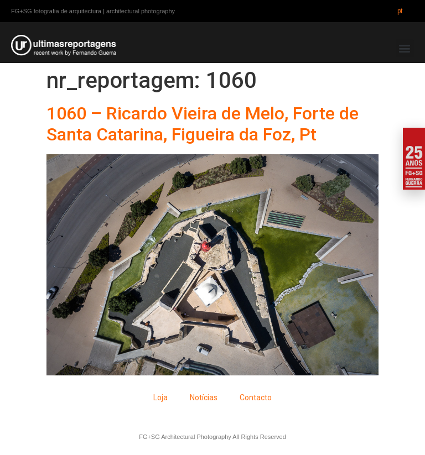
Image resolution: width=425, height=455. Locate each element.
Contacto (256, 397)
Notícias (203, 397)
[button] (405, 48)
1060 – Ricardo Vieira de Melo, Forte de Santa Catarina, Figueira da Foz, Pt (202, 124)
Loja (160, 397)
